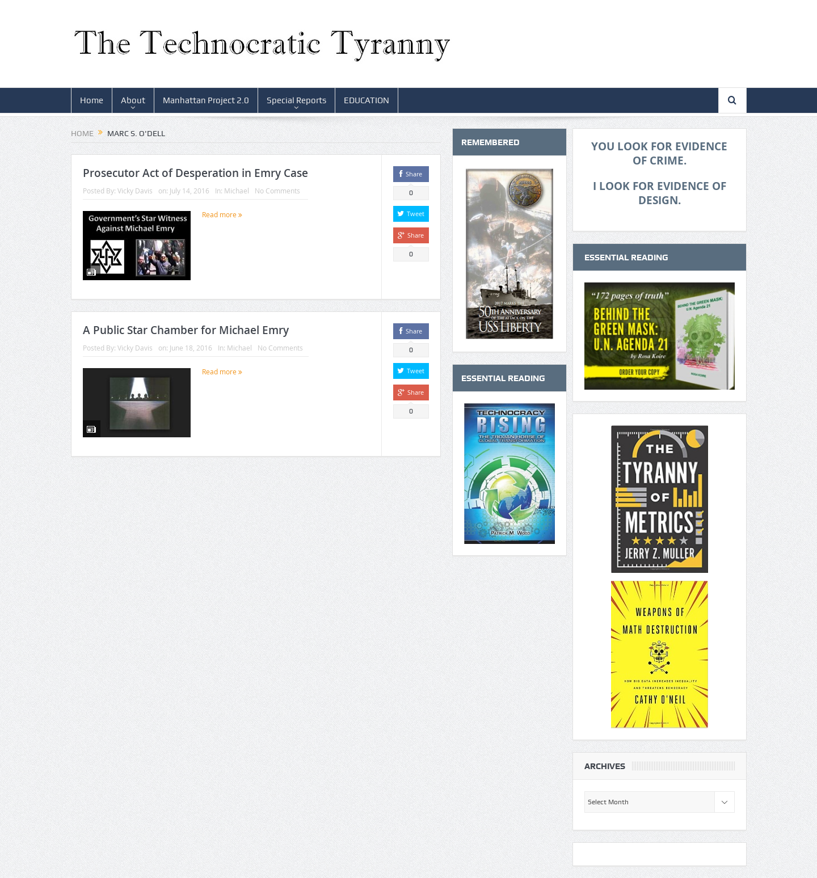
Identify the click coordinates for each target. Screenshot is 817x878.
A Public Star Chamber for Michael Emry (186, 330)
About (133, 100)
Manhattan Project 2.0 (206, 100)
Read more (222, 214)
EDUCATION (366, 100)
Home (91, 100)
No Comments (277, 190)
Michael (236, 190)
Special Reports (296, 100)
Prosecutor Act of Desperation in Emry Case (195, 173)
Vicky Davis (135, 190)
